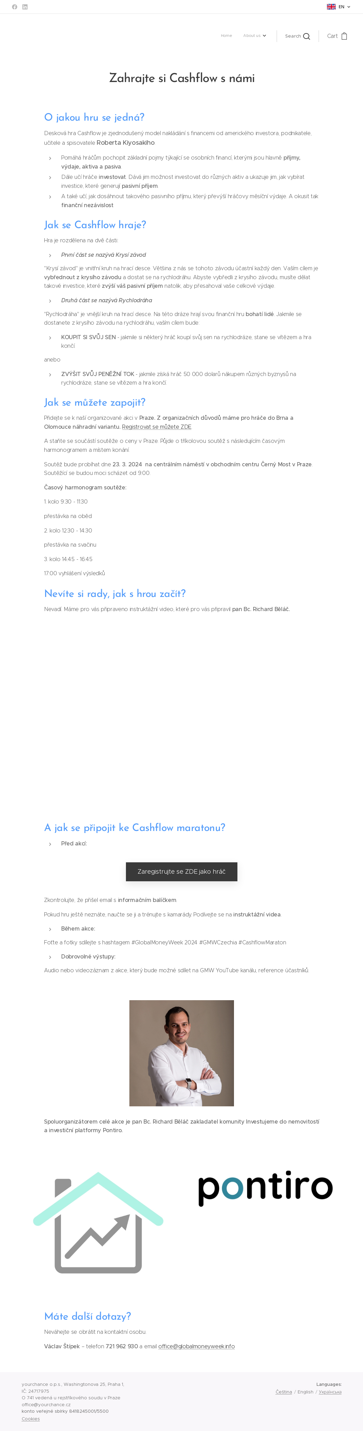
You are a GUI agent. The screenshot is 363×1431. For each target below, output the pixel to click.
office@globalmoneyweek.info (196, 1346)
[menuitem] (251, 36)
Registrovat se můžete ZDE (156, 427)
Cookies (31, 1419)
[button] (298, 36)
